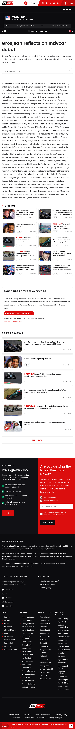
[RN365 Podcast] (26, 3)
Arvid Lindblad (27, 662)
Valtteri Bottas (27, 659)
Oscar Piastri (27, 646)
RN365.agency (45, 588)
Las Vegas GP (45, 673)
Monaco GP (44, 634)
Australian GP (45, 618)
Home (11, 9)
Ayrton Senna (63, 634)
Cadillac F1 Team (10, 650)
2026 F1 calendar (21, 564)
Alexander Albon (28, 675)
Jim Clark (61, 654)
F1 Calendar (30, 9)
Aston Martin (9, 637)
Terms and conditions (43, 715)
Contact (16, 718)
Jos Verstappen (64, 650)
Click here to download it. (12, 321)
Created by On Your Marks (34, 718)
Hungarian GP (45, 650)
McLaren (7, 621)
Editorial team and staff (49, 582)
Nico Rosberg (63, 619)
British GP (43, 644)
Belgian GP (44, 647)
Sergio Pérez (27, 652)
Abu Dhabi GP (45, 679)
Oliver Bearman (28, 681)
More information (38, 31)
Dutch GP (43, 653)
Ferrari (6, 624)
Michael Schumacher (63, 627)
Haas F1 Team (9, 640)
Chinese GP (44, 621)
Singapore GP (45, 666)
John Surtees (63, 687)
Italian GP (43, 657)
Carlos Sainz (27, 649)
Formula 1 (50, 130)
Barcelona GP (45, 637)
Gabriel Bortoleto (28, 688)
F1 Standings (44, 9)
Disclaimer (27, 715)
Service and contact (48, 585)
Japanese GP (45, 624)
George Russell (62, 557)
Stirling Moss (62, 663)
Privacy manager (55, 718)
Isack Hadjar (26, 642)
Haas (10, 83)
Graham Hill (62, 677)
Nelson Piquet (63, 680)
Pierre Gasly (26, 665)
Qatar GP (43, 676)
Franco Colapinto (29, 685)
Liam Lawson (27, 678)
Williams (7, 647)
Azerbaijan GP (45, 663)
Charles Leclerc (8, 559)
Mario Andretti (63, 690)
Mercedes (8, 627)
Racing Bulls (8, 644)
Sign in (7, 514)
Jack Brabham (63, 684)
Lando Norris (49, 557)
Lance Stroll (26, 668)
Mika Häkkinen (63, 647)
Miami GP (43, 627)
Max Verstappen (28, 618)
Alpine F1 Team (10, 631)
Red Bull (7, 618)
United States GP (46, 670)
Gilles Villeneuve (64, 637)
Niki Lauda (61, 657)
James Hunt (62, 641)
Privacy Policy (61, 715)
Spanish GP (44, 660)
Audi (6, 634)
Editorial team (13, 715)
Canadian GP (45, 631)
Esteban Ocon (27, 655)
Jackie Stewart (63, 644)
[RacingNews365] (37, 706)
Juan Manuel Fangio (63, 668)
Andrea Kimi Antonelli (26, 638)
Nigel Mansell (63, 660)
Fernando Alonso (23, 557)
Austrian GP (44, 640)
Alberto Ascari (63, 631)
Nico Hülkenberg (28, 672)
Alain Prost (62, 623)
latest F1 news (14, 547)
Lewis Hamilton (55, 554)
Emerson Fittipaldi (61, 673)
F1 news (19, 9)
